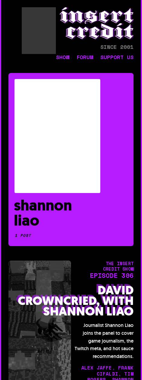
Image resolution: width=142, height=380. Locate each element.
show (62, 57)
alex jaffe (96, 367)
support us (117, 57)
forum (84, 57)
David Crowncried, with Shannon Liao (76, 301)
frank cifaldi (115, 370)
